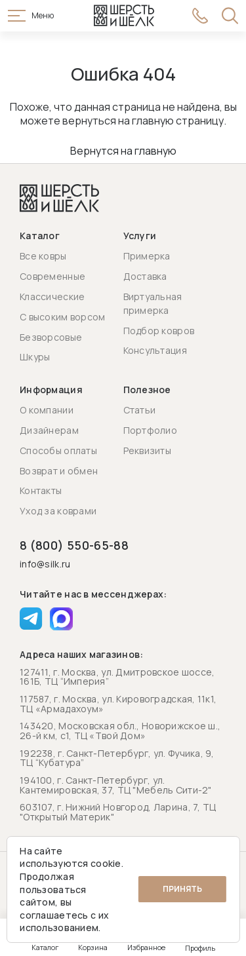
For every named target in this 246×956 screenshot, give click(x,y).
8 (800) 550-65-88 (74, 545)
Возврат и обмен (59, 471)
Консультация (155, 350)
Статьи (139, 410)
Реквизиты (147, 450)
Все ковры (43, 256)
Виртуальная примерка (152, 303)
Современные (52, 276)
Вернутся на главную (123, 150)
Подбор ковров (159, 330)
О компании (46, 410)
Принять (182, 888)
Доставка (145, 276)
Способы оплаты (58, 450)
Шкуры (35, 357)
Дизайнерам (49, 430)
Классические (52, 296)
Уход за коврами (58, 511)
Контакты (41, 490)
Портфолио (150, 430)
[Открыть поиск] (230, 16)
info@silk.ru (45, 564)
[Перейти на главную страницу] (124, 16)
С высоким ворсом (62, 317)
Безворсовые (51, 337)
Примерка (147, 256)
